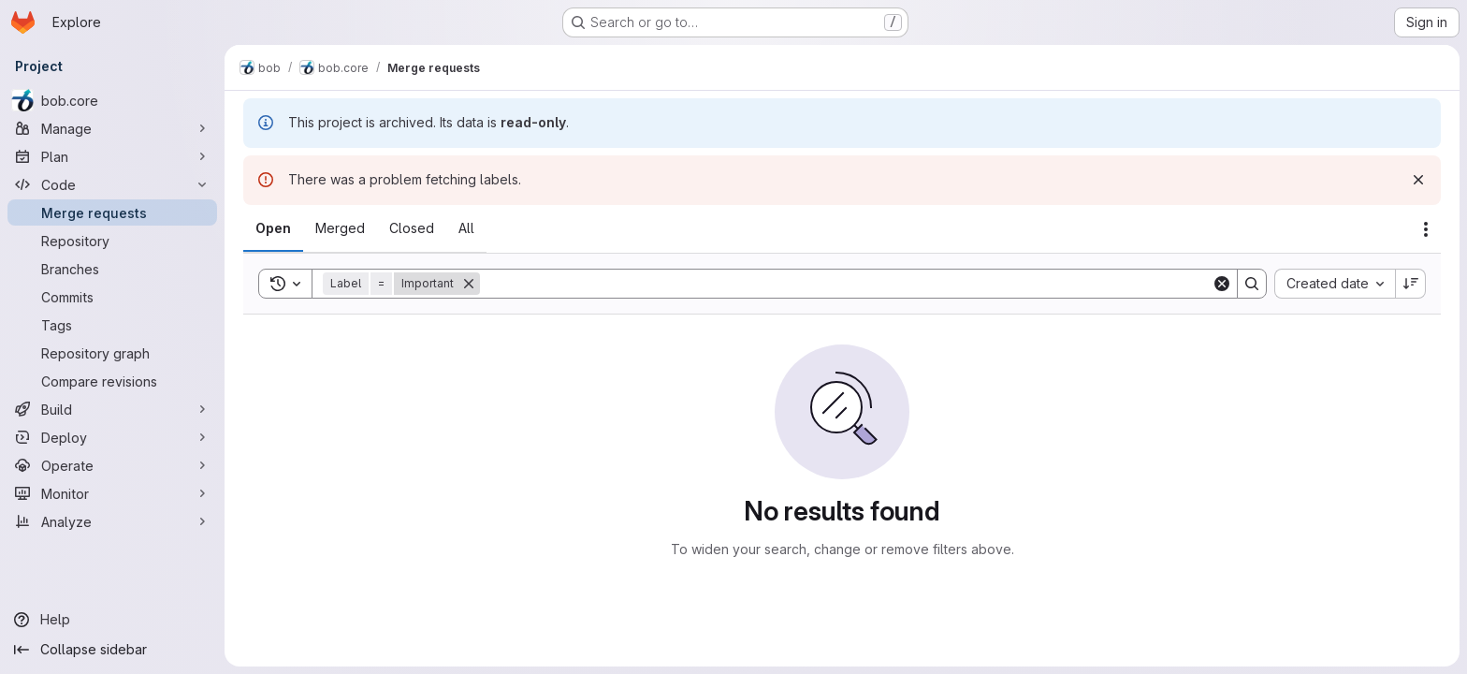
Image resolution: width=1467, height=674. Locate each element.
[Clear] (1222, 283)
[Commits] (112, 297)
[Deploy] (112, 437)
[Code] (112, 184)
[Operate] (112, 465)
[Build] (112, 409)
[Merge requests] (112, 212)
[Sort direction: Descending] (1411, 284)
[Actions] (1426, 229)
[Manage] (112, 128)
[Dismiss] (1418, 179)
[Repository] (112, 240)
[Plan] (112, 156)
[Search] (846, 283)
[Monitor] (112, 493)
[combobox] (1334, 284)
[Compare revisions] (112, 381)
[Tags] (112, 325)
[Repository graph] (112, 353)
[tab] (273, 228)
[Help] (112, 620)
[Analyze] (112, 521)
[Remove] (469, 283)
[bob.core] (112, 100)
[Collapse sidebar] (112, 650)
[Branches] (112, 269)
